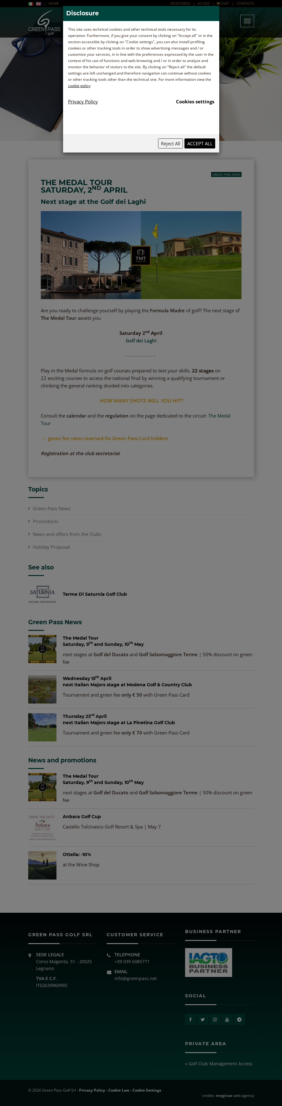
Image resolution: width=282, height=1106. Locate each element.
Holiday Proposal (51, 547)
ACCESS (204, 3)
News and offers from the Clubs (67, 534)
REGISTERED (180, 3)
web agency (235, 1095)
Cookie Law (118, 1090)
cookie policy (79, 85)
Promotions (45, 521)
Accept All (200, 143)
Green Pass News (226, 174)
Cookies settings (195, 101)
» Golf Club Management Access (219, 1064)
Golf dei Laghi (141, 340)
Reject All (170, 143)
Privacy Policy (92, 1090)
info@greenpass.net (135, 978)
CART (222, 3)
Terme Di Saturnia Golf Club (95, 594)
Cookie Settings (146, 1090)
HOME (54, 3)
